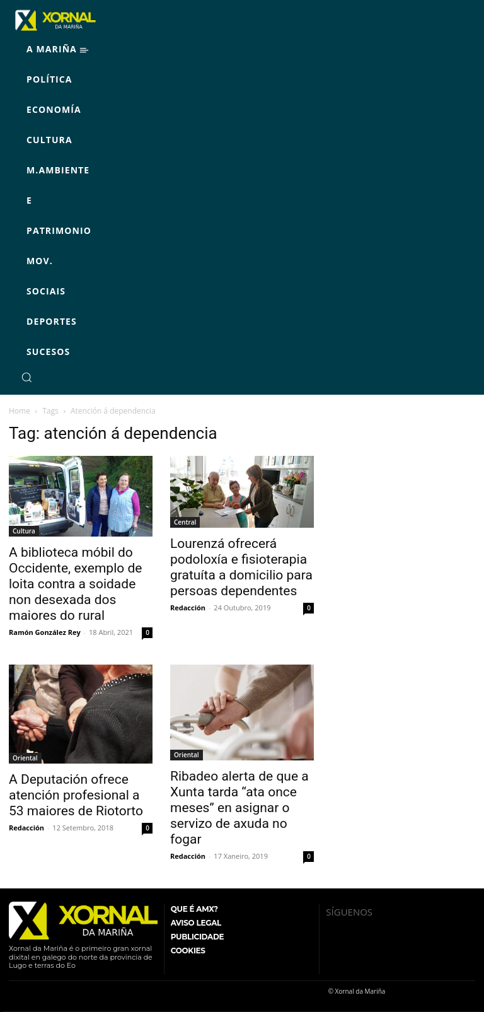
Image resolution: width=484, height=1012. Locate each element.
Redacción (187, 607)
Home (19, 410)
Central (185, 522)
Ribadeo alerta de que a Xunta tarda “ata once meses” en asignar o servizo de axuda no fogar (239, 808)
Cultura (24, 530)
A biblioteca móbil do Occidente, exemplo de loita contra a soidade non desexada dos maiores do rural (75, 584)
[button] (26, 377)
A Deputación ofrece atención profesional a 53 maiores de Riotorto (76, 795)
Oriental (25, 757)
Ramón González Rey (45, 632)
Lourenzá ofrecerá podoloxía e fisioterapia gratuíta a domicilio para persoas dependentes (241, 567)
